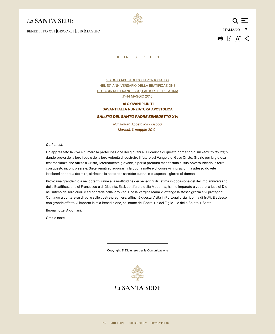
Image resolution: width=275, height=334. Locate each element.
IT (150, 57)
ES (135, 57)
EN (126, 57)
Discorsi (66, 31)
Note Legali (117, 323)
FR (143, 57)
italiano (232, 30)
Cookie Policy (138, 323)
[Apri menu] (244, 20)
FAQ (104, 323)
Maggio (92, 31)
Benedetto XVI (41, 31)
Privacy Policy (160, 323)
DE (117, 57)
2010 (80, 31)
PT (157, 57)
